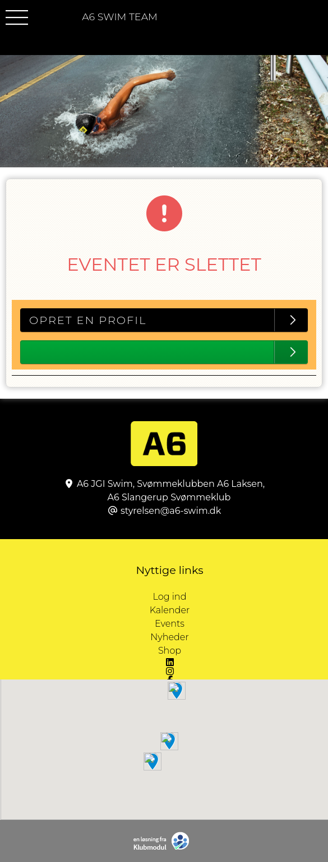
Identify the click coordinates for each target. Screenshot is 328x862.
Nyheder (169, 637)
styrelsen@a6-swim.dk (171, 510)
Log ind (240, 597)
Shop (169, 650)
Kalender (170, 610)
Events (169, 623)
